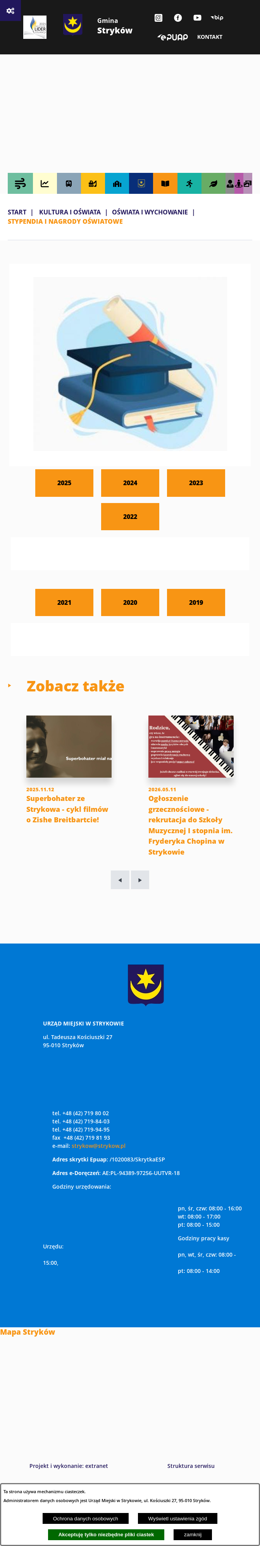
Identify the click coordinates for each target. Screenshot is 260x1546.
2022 (130, 516)
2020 (130, 602)
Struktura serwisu (191, 1465)
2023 (196, 482)
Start (17, 212)
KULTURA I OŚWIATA (70, 212)
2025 (64, 482)
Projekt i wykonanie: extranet (68, 1465)
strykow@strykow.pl (99, 1145)
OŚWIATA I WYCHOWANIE (150, 212)
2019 (196, 602)
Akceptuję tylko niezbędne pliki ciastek (106, 1534)
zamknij (192, 1534)
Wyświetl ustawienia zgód (177, 1519)
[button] (130, 449)
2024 (130, 482)
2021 (64, 602)
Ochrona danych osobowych (85, 1519)
